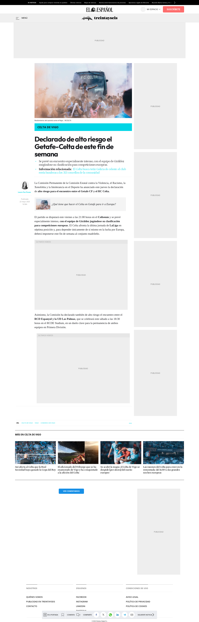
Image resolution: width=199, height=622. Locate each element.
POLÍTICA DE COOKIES (136, 606)
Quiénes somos (34, 597)
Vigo (37, 423)
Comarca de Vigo (48, 423)
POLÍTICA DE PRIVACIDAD (138, 601)
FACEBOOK (81, 597)
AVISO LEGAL (132, 597)
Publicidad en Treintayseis (40, 601)
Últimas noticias (75, 2)
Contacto (31, 606)
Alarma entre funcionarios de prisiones (112, 2)
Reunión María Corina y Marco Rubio (164, 2)
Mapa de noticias (90, 2)
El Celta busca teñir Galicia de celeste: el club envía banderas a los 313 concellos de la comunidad (82, 171)
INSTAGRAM (82, 601)
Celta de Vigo (47, 127)
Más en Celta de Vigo (28, 434)
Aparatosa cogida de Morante (139, 2)
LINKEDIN (80, 606)
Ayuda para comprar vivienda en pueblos (53, 2)
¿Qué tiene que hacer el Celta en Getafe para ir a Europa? (84, 204)
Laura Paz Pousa (24, 192)
